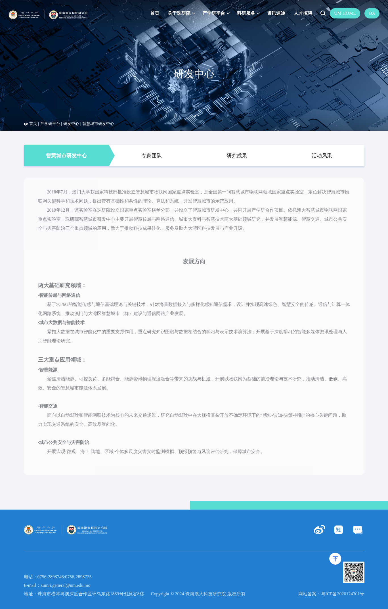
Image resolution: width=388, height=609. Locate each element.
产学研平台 (50, 124)
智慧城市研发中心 (98, 124)
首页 (33, 124)
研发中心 (71, 124)
